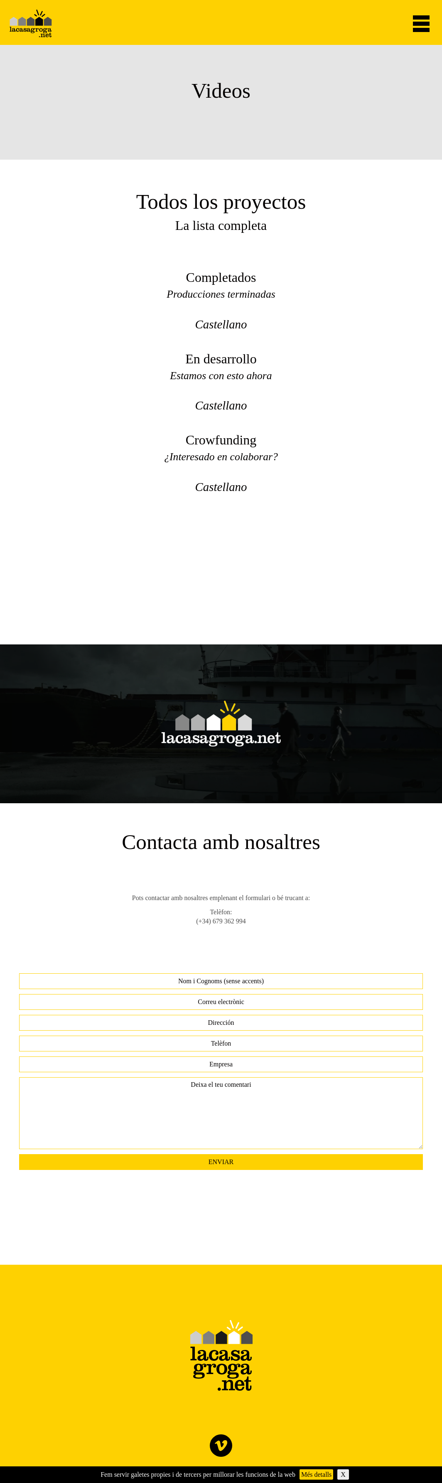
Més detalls (316, 1474)
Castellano (221, 324)
